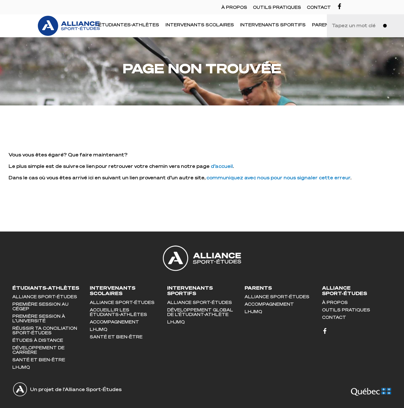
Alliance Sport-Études (44, 296)
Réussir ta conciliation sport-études (44, 330)
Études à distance (37, 340)
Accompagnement (114, 321)
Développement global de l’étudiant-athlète (200, 312)
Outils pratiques (277, 7)
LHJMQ (21, 367)
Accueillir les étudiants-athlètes (118, 312)
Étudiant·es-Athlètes (128, 24)
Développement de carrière (38, 349)
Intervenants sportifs (273, 24)
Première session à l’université (38, 318)
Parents (324, 24)
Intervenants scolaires (199, 24)
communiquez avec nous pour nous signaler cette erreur (278, 177)
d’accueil (222, 166)
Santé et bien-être (38, 359)
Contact (319, 7)
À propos (234, 7)
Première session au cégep (40, 306)
